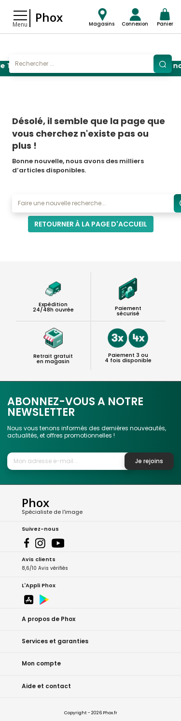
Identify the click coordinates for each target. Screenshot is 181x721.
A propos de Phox (48, 619)
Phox (49, 17)
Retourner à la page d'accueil (90, 224)
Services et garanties (55, 641)
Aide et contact (46, 686)
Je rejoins (149, 461)
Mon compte (41, 663)
